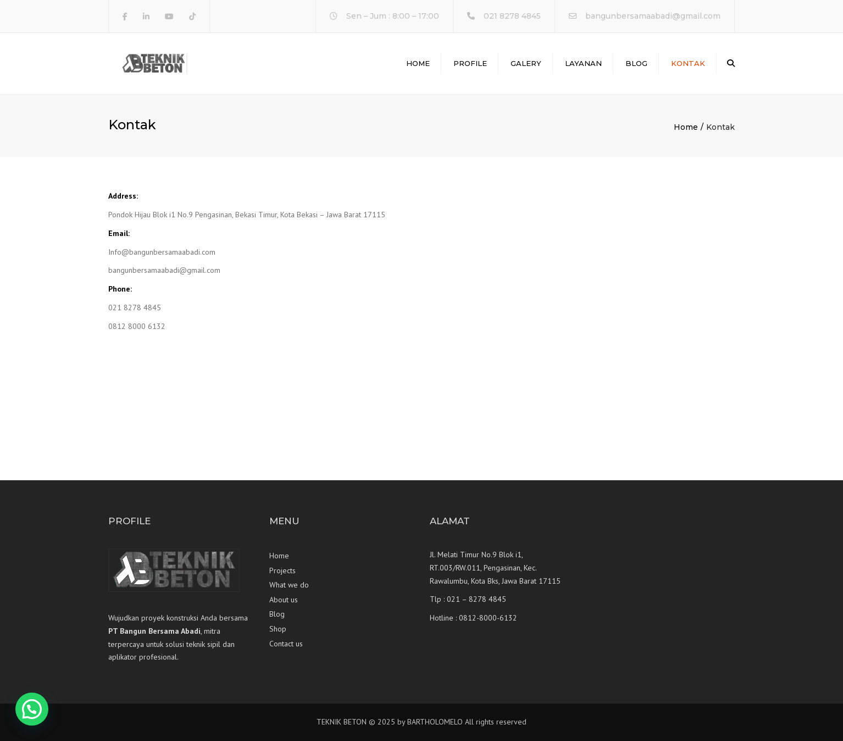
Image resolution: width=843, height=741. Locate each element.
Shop (277, 629)
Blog (636, 63)
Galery (526, 63)
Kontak (688, 63)
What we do (289, 585)
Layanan (583, 63)
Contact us (286, 644)
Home (418, 63)
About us (283, 600)
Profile (470, 63)
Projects (282, 570)
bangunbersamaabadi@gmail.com (652, 16)
